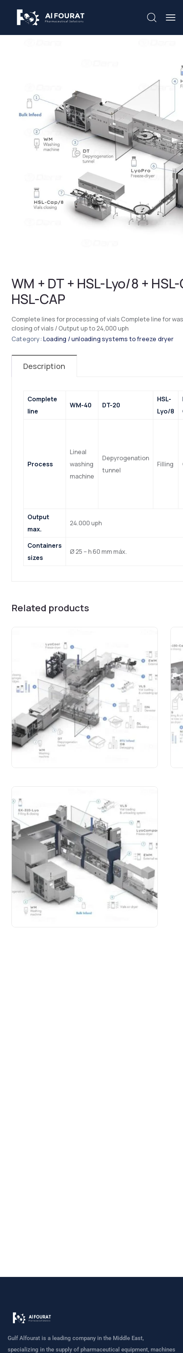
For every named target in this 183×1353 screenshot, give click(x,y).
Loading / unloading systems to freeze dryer (108, 339)
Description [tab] (44, 366)
